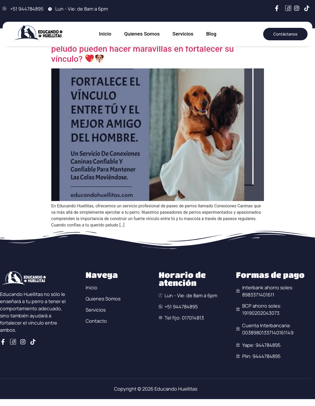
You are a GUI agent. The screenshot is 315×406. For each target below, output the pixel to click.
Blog (212, 34)
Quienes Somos (141, 34)
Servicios (183, 34)
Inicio (105, 34)
